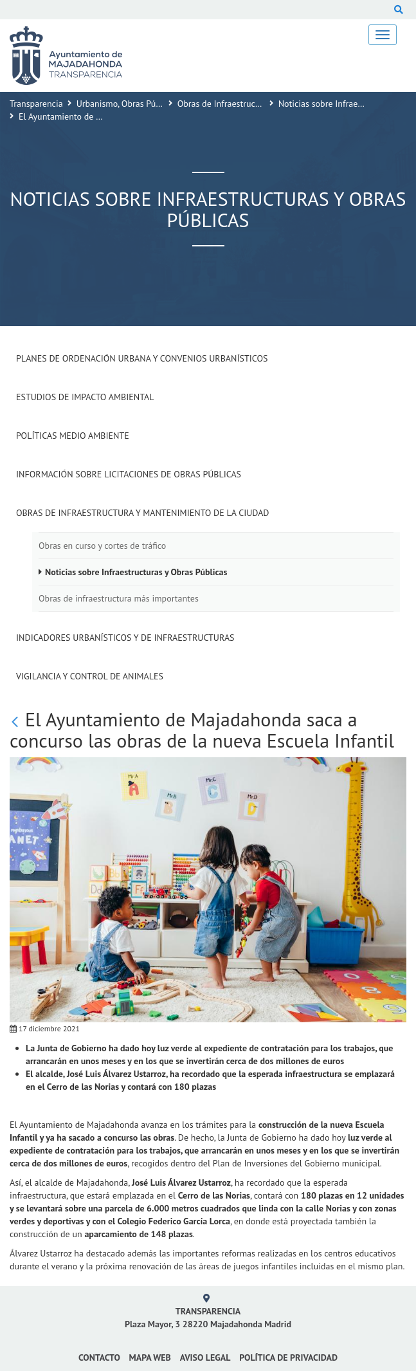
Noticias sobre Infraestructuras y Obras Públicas (136, 572)
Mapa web (150, 1357)
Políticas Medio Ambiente (72, 435)
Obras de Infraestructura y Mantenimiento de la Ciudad (142, 513)
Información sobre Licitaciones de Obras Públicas (128, 474)
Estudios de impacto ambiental (85, 397)
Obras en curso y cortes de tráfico (102, 545)
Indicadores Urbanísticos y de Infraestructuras (125, 637)
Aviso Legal (205, 1357)
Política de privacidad (288, 1357)
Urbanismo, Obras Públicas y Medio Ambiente (163, 103)
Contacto (99, 1357)
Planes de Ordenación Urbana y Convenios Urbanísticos (141, 358)
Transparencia (36, 103)
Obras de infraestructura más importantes (119, 598)
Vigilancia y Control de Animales (89, 676)
